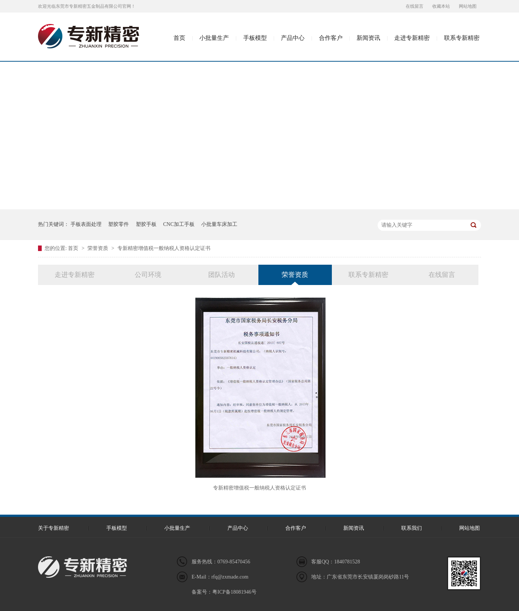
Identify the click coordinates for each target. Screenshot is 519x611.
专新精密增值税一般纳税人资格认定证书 (163, 248)
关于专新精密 (53, 528)
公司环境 (148, 274)
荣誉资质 (98, 248)
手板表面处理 (86, 224)
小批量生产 (214, 38)
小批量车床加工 (219, 224)
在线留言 (414, 6)
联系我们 (411, 528)
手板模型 (255, 38)
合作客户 (331, 38)
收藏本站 (441, 6)
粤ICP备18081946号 (234, 592)
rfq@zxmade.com (230, 577)
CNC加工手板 (179, 224)
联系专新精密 (462, 38)
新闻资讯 (368, 38)
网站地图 (468, 6)
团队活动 (221, 274)
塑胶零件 (118, 224)
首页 (179, 38)
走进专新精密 (412, 38)
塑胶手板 (146, 224)
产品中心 (293, 38)
